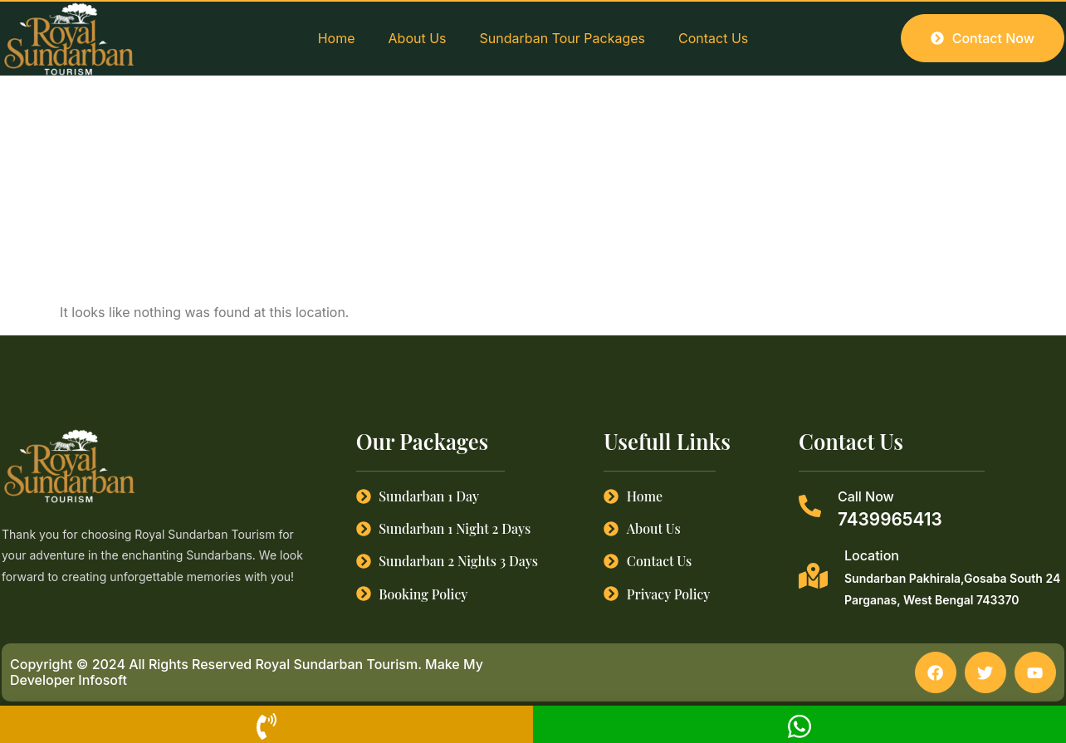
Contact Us (713, 38)
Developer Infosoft (68, 680)
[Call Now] (810, 506)
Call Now (866, 496)
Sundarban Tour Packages (562, 38)
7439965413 (890, 519)
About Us (418, 38)
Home (336, 38)
